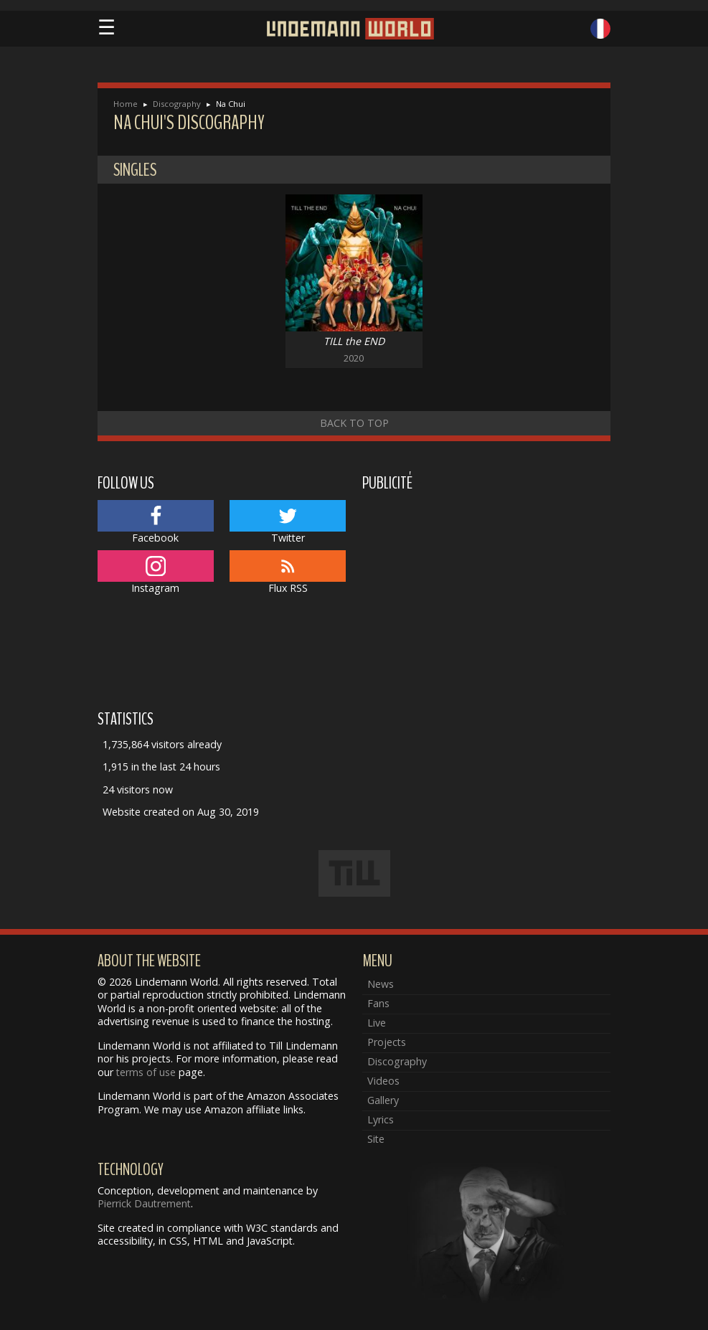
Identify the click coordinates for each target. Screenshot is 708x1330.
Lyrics (380, 1119)
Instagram (156, 572)
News (380, 984)
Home (125, 103)
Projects (386, 1042)
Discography (177, 103)
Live (376, 1022)
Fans (378, 1003)
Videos (383, 1081)
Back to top (354, 423)
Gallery (383, 1100)
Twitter (288, 522)
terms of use (146, 1072)
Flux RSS (288, 572)
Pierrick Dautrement (144, 1203)
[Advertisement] (486, 598)
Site (375, 1139)
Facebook (156, 522)
